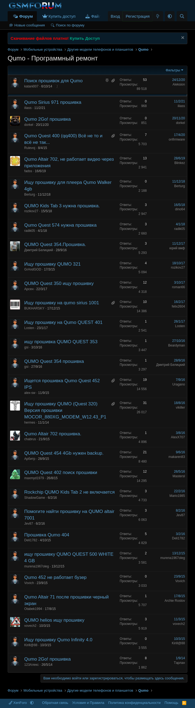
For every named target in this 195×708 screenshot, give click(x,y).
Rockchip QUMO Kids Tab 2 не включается (69, 492)
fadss (28, 171)
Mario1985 (177, 496)
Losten (29, 328)
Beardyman (176, 345)
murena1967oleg (36, 566)
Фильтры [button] (173, 70)
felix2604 (178, 306)
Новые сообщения (29, 25)
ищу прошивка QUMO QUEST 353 (60, 341)
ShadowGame (34, 498)
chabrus (30, 439)
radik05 (29, 231)
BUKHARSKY (34, 308)
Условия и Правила (88, 703)
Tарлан (179, 663)
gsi (26, 347)
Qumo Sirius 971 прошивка (52, 102)
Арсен (29, 289)
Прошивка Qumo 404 (46, 534)
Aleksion (179, 84)
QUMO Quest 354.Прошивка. (55, 244)
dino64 (180, 209)
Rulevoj (29, 148)
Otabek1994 (33, 609)
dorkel (28, 125)
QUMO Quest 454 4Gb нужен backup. (64, 453)
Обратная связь (55, 703)
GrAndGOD (32, 269)
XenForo (18, 703)
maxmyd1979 (34, 478)
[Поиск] (182, 16)
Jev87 (28, 523)
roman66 (178, 287)
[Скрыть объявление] (182, 38)
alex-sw (30, 393)
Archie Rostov (174, 601)
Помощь (171, 703)
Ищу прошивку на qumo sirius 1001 (61, 302)
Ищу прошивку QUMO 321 (52, 264)
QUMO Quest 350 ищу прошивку (59, 283)
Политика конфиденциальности (134, 703)
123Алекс (31, 665)
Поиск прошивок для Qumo (53, 80)
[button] (170, 16)
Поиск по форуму (70, 25)
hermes (29, 422)
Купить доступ (62, 16)
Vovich (29, 583)
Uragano (178, 384)
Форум (26, 16)
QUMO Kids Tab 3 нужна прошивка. (62, 205)
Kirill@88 (30, 645)
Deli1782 (30, 540)
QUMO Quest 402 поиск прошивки (60, 472)
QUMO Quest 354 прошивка (54, 361)
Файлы (97, 16)
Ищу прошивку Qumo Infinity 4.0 (58, 639)
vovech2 (30, 626)
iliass (28, 108)
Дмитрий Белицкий (38, 250)
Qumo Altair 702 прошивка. (52, 433)
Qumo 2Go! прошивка (47, 119)
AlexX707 (178, 437)
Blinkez (179, 163)
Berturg (29, 194)
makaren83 (177, 457)
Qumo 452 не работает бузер (55, 577)
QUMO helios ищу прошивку (54, 620)
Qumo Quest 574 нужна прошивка (60, 225)
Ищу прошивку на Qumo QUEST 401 (63, 322)
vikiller (180, 407)
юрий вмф (177, 248)
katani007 (31, 86)
